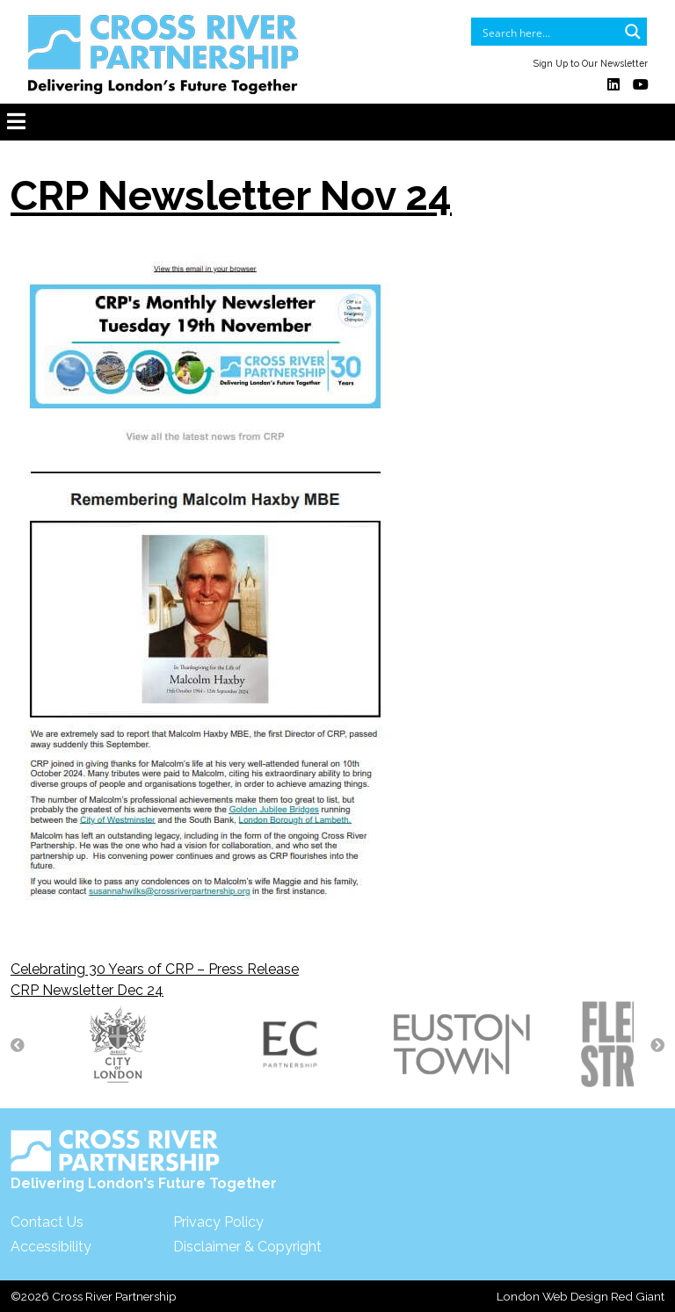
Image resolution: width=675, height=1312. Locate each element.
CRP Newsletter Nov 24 (231, 196)
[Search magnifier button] (633, 31)
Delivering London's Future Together (144, 1160)
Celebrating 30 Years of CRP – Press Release (155, 969)
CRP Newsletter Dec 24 (87, 990)
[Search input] (548, 31)
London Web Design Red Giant (580, 1296)
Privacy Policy (218, 1222)
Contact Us (47, 1222)
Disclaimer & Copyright (247, 1246)
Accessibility (51, 1246)
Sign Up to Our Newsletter (590, 63)
